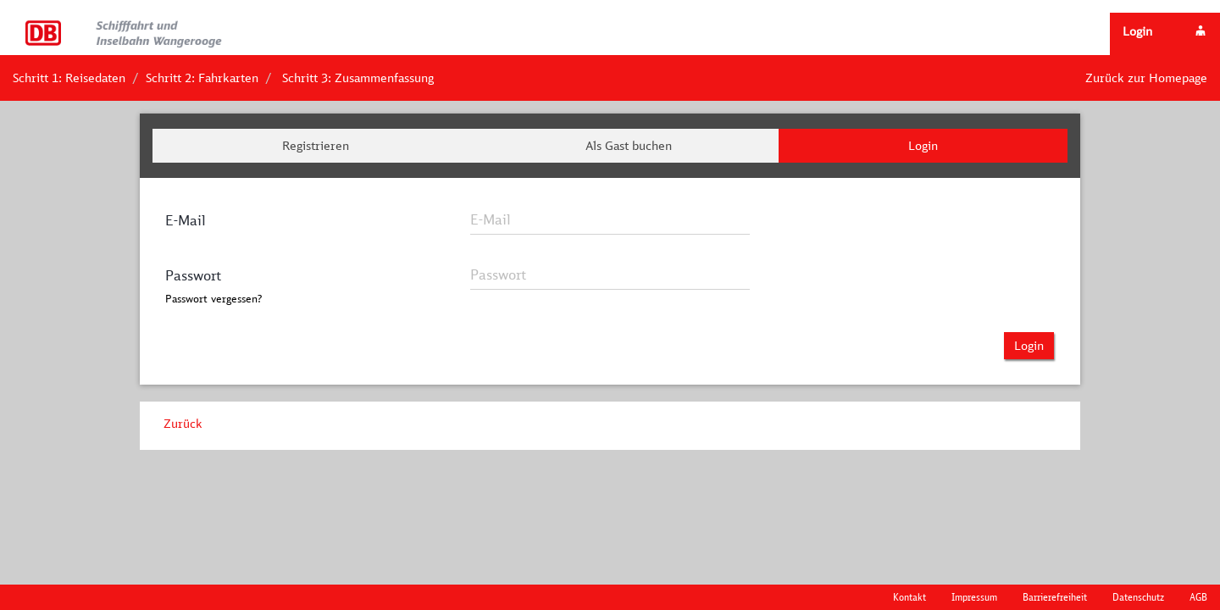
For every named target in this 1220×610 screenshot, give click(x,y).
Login (923, 145)
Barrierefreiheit (1055, 597)
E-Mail (185, 220)
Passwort (193, 275)
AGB (1198, 597)
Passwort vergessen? (213, 298)
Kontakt (909, 597)
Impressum (974, 597)
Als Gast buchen (628, 145)
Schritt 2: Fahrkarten (202, 77)
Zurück (183, 423)
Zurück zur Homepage (1146, 77)
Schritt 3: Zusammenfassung (358, 77)
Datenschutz (1138, 597)
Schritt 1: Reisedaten (69, 77)
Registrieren (315, 145)
